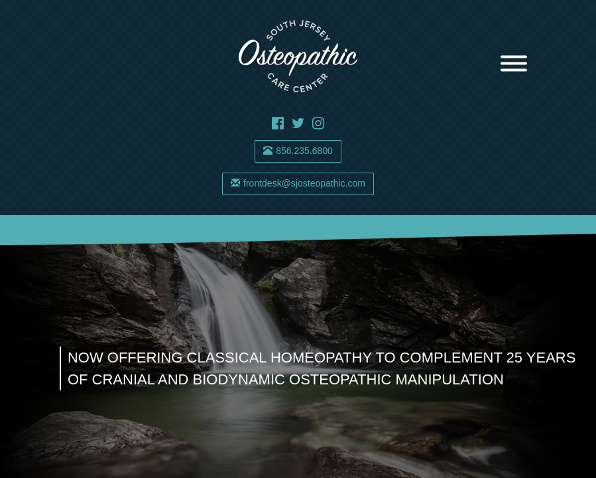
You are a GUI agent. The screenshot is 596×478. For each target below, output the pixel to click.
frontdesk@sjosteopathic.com (298, 183)
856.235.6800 (298, 150)
